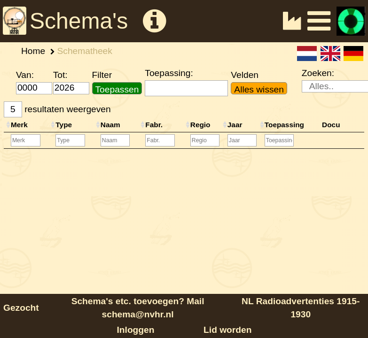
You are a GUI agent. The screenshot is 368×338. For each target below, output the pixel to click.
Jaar (235, 125)
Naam (110, 125)
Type (63, 125)
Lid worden (227, 330)
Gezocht (21, 308)
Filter (102, 75)
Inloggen (136, 330)
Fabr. (154, 125)
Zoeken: (318, 73)
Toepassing (284, 125)
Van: (25, 75)
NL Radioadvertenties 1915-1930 (301, 308)
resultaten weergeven (57, 109)
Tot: (60, 75)
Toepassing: (169, 73)
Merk (19, 125)
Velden (244, 75)
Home (33, 51)
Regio (200, 125)
